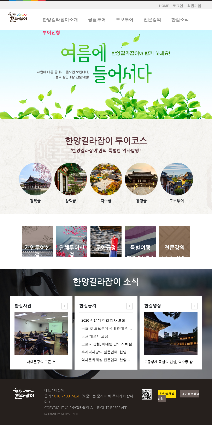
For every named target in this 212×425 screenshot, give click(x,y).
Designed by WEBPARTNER (61, 413)
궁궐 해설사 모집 (94, 336)
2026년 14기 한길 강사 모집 (103, 320)
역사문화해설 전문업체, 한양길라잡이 (111, 360)
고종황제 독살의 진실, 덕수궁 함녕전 (171, 362)
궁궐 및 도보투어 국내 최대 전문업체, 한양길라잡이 (121, 328)
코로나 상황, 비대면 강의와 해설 (106, 344)
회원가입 (194, 6)
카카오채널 (167, 394)
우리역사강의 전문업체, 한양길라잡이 (111, 352)
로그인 (177, 6)
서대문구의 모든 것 (41, 362)
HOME (164, 6)
